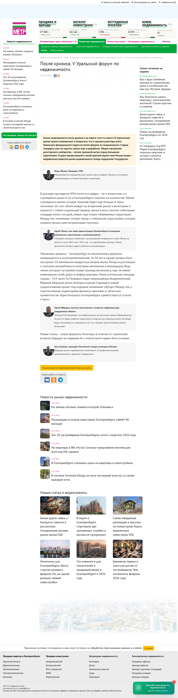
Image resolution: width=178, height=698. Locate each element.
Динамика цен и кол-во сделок (95, 390)
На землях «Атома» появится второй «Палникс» (82, 407)
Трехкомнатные (11, 669)
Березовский (52, 676)
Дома (92, 665)
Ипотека (166, 41)
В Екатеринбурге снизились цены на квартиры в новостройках (17, 110)
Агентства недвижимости (88, 46)
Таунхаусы (94, 676)
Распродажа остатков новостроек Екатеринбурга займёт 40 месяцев (17, 66)
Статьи (44, 50)
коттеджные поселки (118, 23)
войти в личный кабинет (115, 2)
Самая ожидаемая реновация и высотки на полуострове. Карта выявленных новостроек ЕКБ (127, 526)
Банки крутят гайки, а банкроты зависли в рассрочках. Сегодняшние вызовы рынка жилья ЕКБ (155, 119)
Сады (91, 673)
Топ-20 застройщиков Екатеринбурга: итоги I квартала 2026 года (15, 80)
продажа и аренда (47, 23)
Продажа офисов (141, 661)
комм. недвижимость (154, 23)
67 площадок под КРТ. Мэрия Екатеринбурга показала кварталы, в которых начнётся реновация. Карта (153, 152)
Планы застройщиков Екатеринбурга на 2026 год (153, 135)
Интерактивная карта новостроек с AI (58, 41)
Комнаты (7, 676)
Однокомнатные (11, 661)
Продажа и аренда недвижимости (57, 46)
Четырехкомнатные (13, 673)
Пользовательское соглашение (29, 691)
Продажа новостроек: (57, 656)
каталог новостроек (83, 23)
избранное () (167, 2)
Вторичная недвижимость (92, 41)
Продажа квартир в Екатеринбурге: (21, 656)
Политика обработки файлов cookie (100, 691)
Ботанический (53, 665)
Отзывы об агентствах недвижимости (120, 46)
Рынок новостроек (116, 41)
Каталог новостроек (88, 386)
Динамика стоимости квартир (155, 46)
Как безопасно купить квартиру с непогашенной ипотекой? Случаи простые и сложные (155, 101)
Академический (54, 661)
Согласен (148, 648)
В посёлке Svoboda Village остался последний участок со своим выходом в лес (18, 124)
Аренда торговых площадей (146, 669)
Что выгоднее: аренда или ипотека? (20, 135)
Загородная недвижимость (141, 41)
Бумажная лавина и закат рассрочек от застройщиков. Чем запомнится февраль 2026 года (126, 570)
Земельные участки (99, 669)
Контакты (117, 691)
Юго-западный (54, 669)
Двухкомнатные (11, 665)
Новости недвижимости (19, 41)
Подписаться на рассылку (66, 367)
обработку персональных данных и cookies (116, 648)
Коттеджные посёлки (120, 386)
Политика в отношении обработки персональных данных (63, 691)
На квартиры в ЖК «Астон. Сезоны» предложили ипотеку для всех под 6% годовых (19, 95)
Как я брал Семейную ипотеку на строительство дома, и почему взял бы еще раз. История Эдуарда (155, 84)
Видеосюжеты (57, 50)
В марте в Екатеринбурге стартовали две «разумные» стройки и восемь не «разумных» (91, 526)
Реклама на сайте (10, 691)
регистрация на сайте (143, 2)
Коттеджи (94, 661)
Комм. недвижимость (57, 390)
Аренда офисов (140, 665)
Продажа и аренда (56, 386)
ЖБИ (48, 673)
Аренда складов (140, 676)
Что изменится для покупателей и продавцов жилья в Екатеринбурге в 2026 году (91, 570)
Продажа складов (141, 673)
